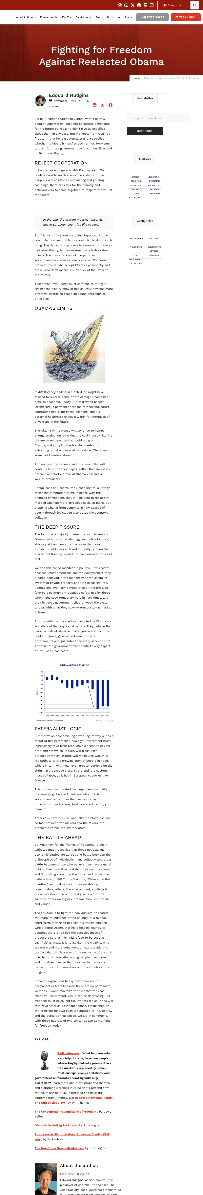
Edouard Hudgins (74, 1174)
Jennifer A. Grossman (154, 178)
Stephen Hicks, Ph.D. (136, 178)
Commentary (136, 239)
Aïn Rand (154, 255)
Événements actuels (154, 248)
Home (136, 78)
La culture (136, 264)
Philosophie (136, 247)
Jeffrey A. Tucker (135, 186)
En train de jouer (75, 17)
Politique (154, 239)
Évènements (49, 17)
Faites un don (185, 17)
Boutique (113, 17)
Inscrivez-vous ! (152, 17)
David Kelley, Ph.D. (136, 195)
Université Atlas (21, 17)
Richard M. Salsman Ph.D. (154, 186)
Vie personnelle (136, 256)
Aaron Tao (154, 194)
